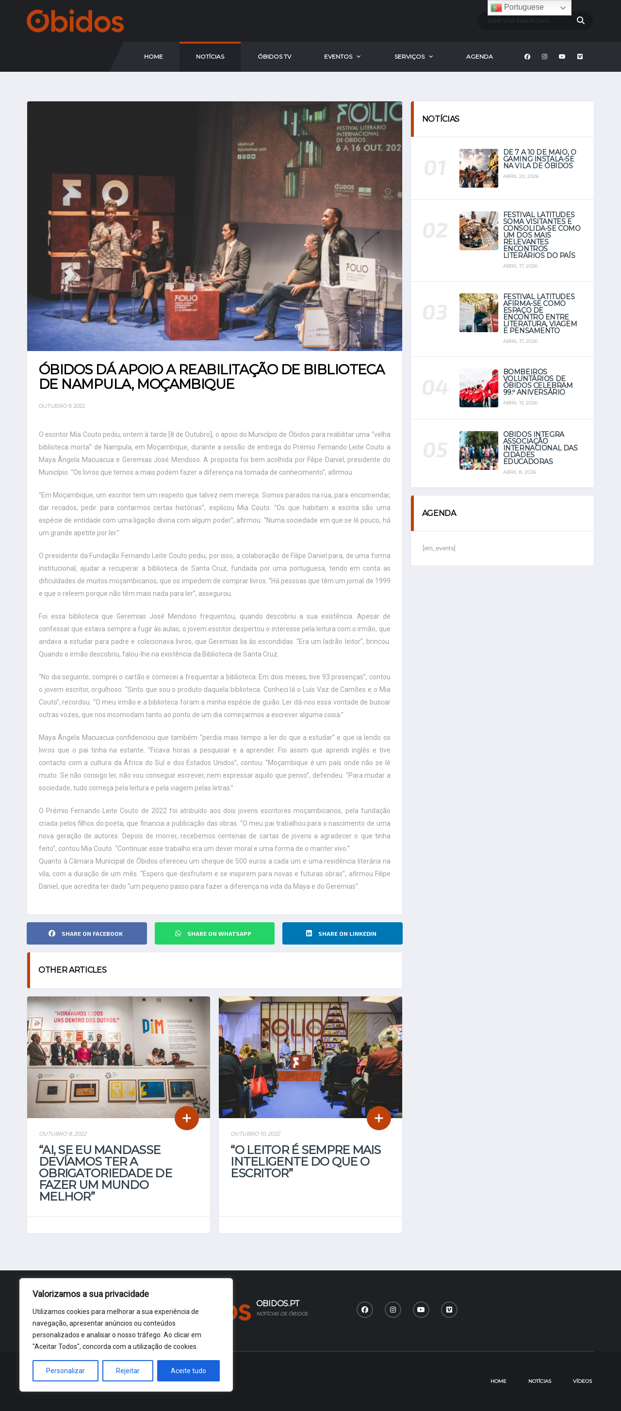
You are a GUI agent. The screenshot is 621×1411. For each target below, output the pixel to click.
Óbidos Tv (274, 56)
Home (153, 56)
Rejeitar (128, 1371)
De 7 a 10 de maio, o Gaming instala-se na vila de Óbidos (539, 159)
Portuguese (517, 8)
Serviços (409, 56)
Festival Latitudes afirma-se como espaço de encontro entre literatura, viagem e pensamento (540, 313)
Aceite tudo (188, 1371)
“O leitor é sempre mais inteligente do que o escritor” (305, 1161)
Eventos (338, 56)
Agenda (479, 56)
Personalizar (65, 1371)
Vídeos (582, 1381)
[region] (126, 1335)
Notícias (210, 56)
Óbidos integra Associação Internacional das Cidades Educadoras (540, 448)
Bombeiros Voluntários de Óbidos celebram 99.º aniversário (538, 382)
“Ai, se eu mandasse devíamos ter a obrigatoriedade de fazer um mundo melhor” (105, 1173)
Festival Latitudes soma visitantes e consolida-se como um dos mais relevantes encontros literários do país (542, 235)
